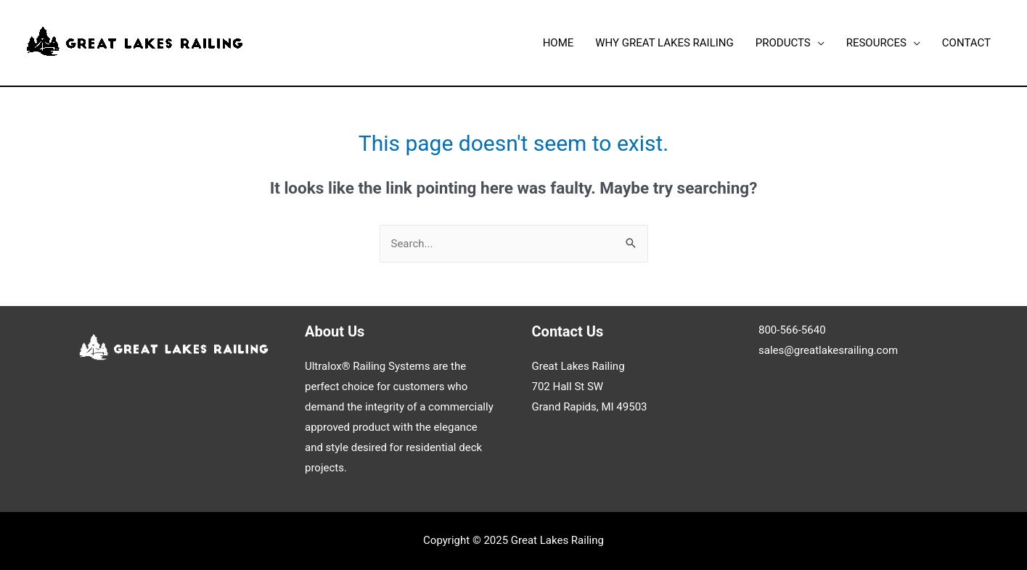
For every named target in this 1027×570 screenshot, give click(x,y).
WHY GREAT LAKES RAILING (664, 42)
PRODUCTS (783, 42)
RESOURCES (876, 42)
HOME (558, 42)
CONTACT (966, 42)
